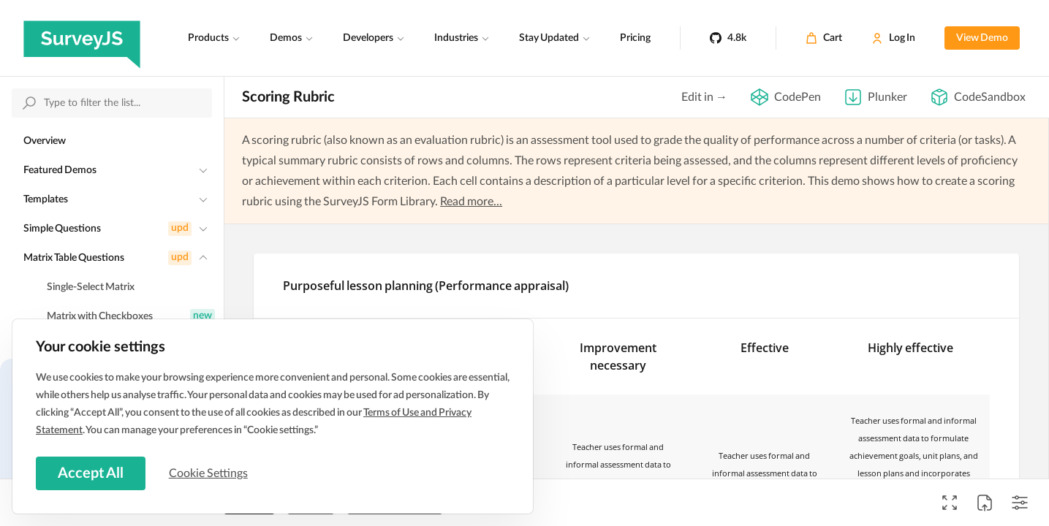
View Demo (982, 38)
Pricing (635, 38)
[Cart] (824, 38)
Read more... (471, 201)
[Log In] (893, 38)
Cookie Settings (211, 473)
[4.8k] (728, 38)
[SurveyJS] (81, 38)
